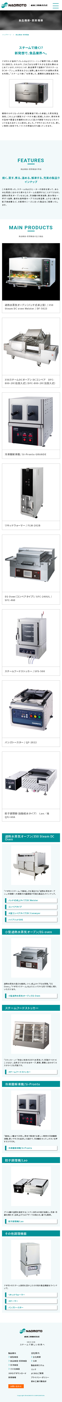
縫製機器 (13, 1357)
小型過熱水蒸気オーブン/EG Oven (24, 995)
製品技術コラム (37, 1365)
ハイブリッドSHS (15, 919)
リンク (33, 1369)
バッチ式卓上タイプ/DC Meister (23, 900)
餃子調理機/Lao (16, 1221)
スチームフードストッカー (19, 1071)
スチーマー (13, 1301)
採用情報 (12, 1377)
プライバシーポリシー (40, 1377)
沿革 (34, 1361)
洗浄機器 (13, 1365)
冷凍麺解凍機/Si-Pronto (20, 1148)
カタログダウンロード (17, 1373)
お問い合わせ (16, 1386)
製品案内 (12, 1353)
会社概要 (36, 1357)
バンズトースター (16, 1307)
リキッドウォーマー (16, 1294)
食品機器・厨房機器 (17, 1361)
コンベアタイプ (15, 906)
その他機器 (14, 1369)
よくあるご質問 (37, 1373)
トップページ (7, 35)
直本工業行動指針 (39, 1381)
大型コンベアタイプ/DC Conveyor (24, 913)
